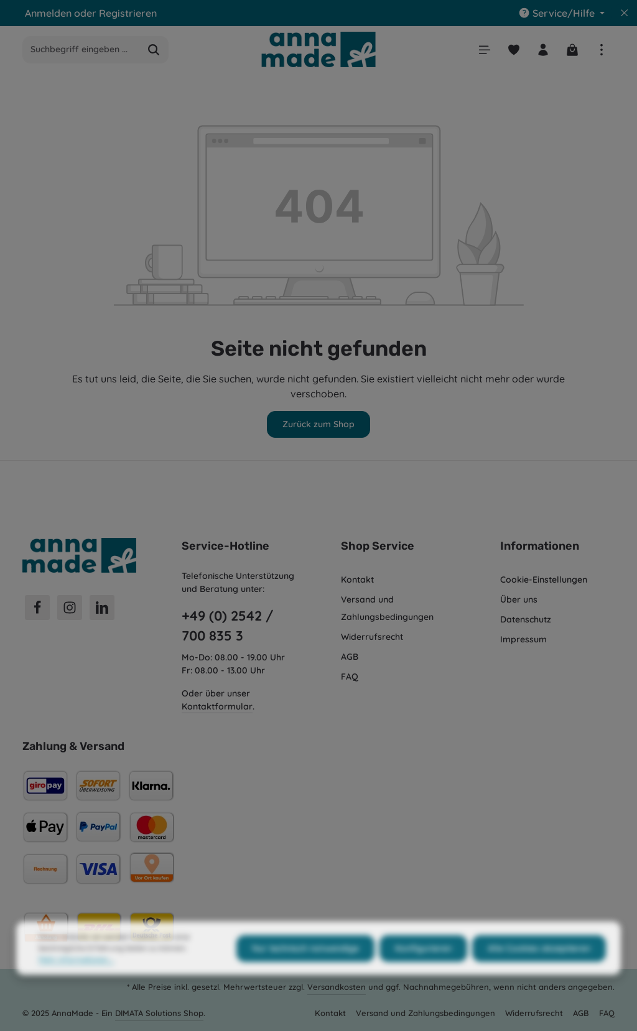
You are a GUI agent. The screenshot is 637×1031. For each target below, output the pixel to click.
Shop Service (377, 546)
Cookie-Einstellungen (543, 579)
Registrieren (128, 13)
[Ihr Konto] (542, 49)
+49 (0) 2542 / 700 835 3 (227, 625)
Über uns (518, 599)
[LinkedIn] (102, 607)
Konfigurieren (423, 970)
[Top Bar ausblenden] (625, 13)
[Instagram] (69, 607)
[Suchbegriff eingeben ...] (81, 49)
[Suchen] (154, 49)
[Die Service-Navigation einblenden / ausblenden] (561, 13)
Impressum (523, 639)
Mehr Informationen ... (76, 981)
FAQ (349, 676)
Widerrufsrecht (372, 636)
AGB (349, 656)
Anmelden (48, 13)
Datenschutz (525, 619)
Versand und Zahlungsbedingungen (387, 608)
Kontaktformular (217, 706)
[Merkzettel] (513, 49)
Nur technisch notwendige (305, 970)
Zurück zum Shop (318, 424)
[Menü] (484, 49)
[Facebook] (37, 607)
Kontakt (357, 579)
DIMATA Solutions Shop (159, 1013)
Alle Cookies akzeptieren (539, 970)
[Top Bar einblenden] (601, 49)
